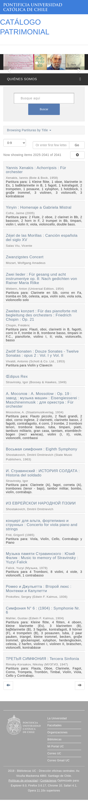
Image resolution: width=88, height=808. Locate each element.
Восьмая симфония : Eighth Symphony (41, 449)
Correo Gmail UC (58, 760)
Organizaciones (57, 732)
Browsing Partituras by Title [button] (29, 130)
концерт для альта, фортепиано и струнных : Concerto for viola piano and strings (41, 525)
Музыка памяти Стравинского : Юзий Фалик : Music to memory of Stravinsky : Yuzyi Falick (42, 558)
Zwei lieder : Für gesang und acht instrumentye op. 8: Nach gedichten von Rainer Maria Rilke (41, 278)
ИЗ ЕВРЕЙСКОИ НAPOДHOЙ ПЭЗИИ (41, 503)
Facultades (54, 725)
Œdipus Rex (17, 376)
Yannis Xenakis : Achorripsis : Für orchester (36, 170)
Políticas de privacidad (23, 780)
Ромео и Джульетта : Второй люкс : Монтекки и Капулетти (39, 588)
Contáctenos (48, 780)
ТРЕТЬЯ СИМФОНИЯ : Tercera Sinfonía (42, 659)
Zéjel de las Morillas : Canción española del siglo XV (41, 237)
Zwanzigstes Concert (25, 257)
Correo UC (54, 753)
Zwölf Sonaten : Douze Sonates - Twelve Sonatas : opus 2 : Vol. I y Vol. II (42, 353)
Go (77, 145)
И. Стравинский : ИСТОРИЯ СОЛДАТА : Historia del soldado (43, 473)
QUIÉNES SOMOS (22, 79)
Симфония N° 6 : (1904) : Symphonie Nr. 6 (43, 610)
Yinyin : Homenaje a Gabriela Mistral (38, 207)
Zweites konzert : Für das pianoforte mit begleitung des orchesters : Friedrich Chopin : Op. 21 (41, 315)
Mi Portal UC (55, 746)
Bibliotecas (54, 739)
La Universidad (57, 718)
